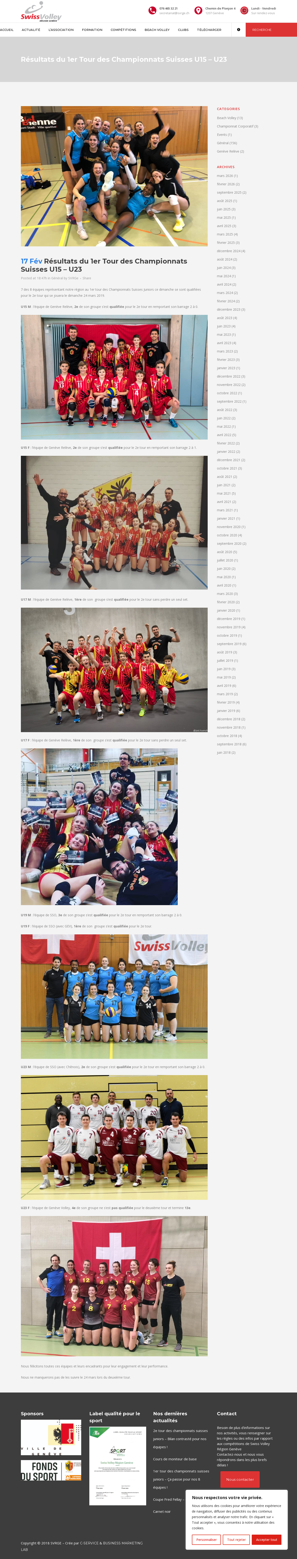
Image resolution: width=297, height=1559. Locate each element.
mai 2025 (224, 217)
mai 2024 (224, 276)
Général (57, 278)
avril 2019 (224, 685)
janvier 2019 (226, 710)
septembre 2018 (229, 744)
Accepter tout (266, 1539)
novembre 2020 (229, 527)
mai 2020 (224, 577)
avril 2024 (224, 284)
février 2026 (226, 184)
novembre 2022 (229, 384)
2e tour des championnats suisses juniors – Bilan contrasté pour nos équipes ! (180, 1438)
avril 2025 (224, 226)
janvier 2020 (226, 610)
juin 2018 (224, 752)
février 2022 (226, 443)
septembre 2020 (229, 543)
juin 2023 (224, 326)
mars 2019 (225, 694)
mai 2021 (224, 493)
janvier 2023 (226, 368)
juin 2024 (224, 267)
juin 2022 (224, 418)
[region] (237, 1520)
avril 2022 (224, 435)
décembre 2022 (228, 376)
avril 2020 (224, 585)
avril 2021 (224, 501)
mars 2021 (225, 510)
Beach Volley (226, 118)
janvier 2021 (226, 518)
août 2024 (224, 259)
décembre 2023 (228, 309)
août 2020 (224, 552)
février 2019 (226, 702)
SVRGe (73, 278)
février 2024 (226, 301)
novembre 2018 (229, 727)
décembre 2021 (228, 460)
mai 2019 (224, 677)
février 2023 (226, 359)
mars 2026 (225, 175)
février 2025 (226, 242)
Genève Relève (228, 151)
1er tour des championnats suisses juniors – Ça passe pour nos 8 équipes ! (181, 1479)
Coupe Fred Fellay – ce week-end (179, 1499)
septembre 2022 (229, 401)
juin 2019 (224, 669)
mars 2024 (225, 292)
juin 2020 (224, 568)
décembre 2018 (228, 719)
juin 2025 (224, 209)
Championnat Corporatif (235, 126)
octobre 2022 (227, 393)
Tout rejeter (236, 1539)
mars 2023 (225, 351)
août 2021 (224, 476)
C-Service (89, 1543)
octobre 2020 (227, 535)
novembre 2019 (229, 627)
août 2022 (224, 410)
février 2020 (226, 602)
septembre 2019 (229, 644)
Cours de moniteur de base (175, 1459)
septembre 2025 (229, 192)
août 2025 (224, 201)
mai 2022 (224, 426)
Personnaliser (206, 1539)
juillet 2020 (225, 560)
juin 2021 (224, 485)
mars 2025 (225, 234)
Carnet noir (162, 1511)
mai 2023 (224, 334)
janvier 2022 (226, 451)
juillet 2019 (225, 660)
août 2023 (224, 318)
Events (222, 134)
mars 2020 (225, 593)
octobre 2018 (227, 736)
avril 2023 (224, 343)
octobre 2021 (227, 468)
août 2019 (224, 652)
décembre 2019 (228, 618)
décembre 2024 (228, 251)
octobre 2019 (227, 635)
